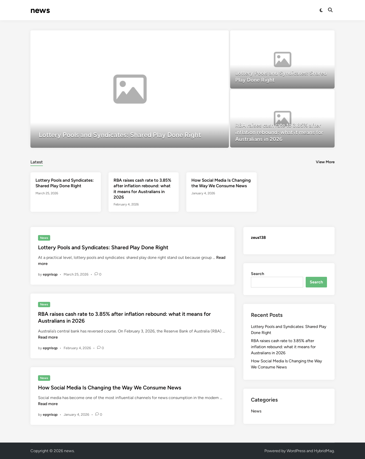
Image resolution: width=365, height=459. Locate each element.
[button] (213, 36)
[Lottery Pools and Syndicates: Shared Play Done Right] (129, 89)
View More (325, 162)
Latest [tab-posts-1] (36, 161)
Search (257, 273)
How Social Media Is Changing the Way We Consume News (109, 387)
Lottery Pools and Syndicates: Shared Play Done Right (103, 247)
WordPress (296, 450)
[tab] (36, 161)
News (44, 238)
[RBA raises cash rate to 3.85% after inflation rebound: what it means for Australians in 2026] (282, 119)
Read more (48, 337)
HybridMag (324, 450)
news (40, 10)
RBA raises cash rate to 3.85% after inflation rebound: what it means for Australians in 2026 (283, 346)
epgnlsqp (50, 274)
